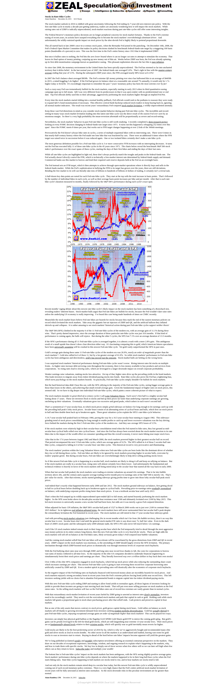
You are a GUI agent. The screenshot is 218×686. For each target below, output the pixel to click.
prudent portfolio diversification (128, 610)
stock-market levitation (132, 105)
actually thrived (160, 610)
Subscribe (82, 678)
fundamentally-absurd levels (63, 624)
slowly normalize (152, 594)
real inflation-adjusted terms (84, 510)
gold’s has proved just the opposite (101, 358)
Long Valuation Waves (115, 396)
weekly (77, 640)
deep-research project (158, 122)
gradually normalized (161, 488)
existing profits (96, 624)
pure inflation (158, 62)
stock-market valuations (74, 518)
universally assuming (63, 347)
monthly (88, 640)
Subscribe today (83, 649)
